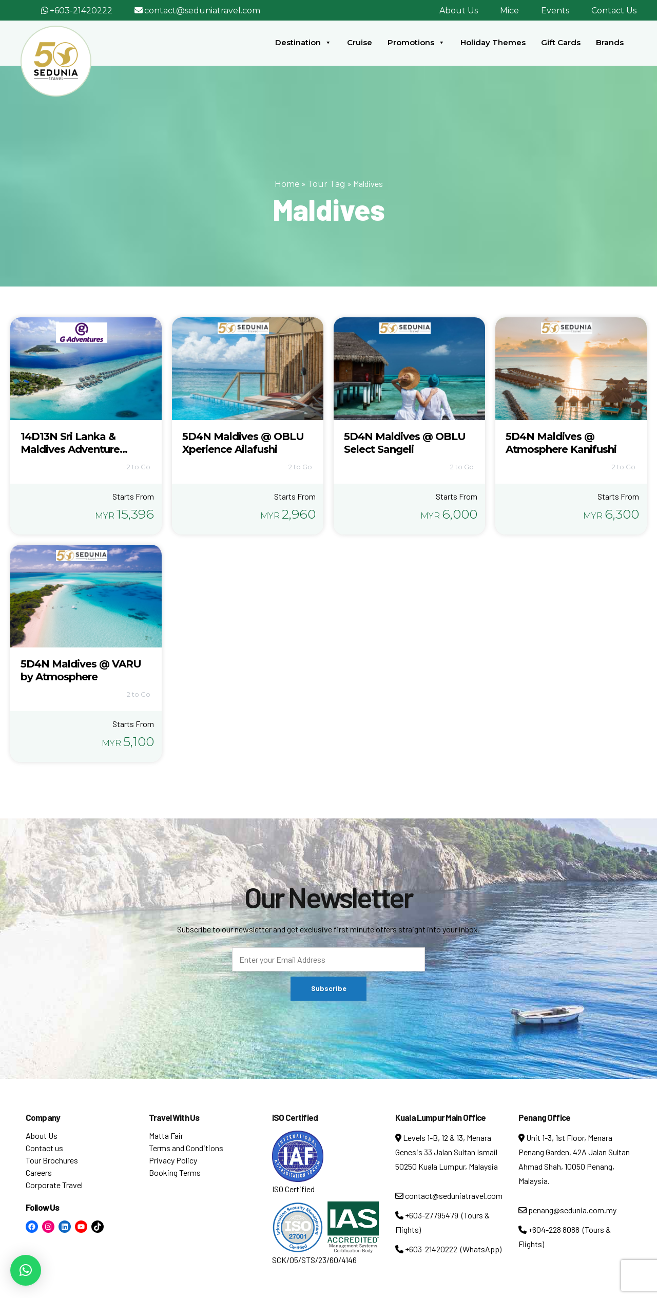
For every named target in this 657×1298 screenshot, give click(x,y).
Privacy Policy (173, 1160)
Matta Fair (166, 1135)
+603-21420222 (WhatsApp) (448, 1249)
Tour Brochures (52, 1160)
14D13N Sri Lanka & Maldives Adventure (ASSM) (70, 449)
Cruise (359, 42)
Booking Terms (175, 1172)
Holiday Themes (493, 42)
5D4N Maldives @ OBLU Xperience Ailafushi (243, 442)
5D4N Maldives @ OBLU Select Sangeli (405, 442)
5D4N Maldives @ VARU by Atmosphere (81, 670)
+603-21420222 (81, 10)
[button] (25, 1270)
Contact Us (613, 10)
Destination (303, 42)
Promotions (416, 42)
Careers (39, 1172)
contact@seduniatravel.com (202, 10)
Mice (509, 10)
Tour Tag (326, 184)
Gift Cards (561, 42)
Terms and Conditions (186, 1148)
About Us (458, 10)
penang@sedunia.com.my (567, 1210)
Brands (610, 42)
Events (555, 10)
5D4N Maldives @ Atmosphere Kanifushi (561, 442)
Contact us (44, 1148)
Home (287, 184)
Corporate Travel (54, 1185)
